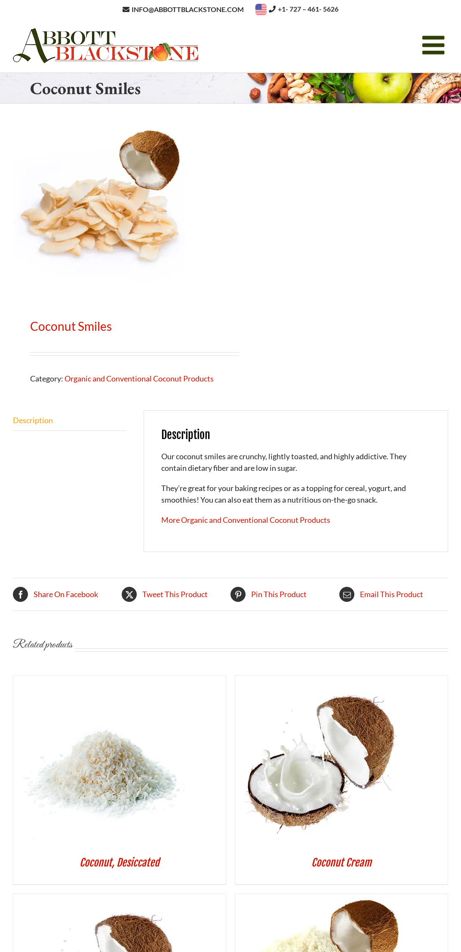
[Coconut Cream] (321, 681)
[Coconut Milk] (99, 899)
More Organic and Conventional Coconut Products (245, 520)
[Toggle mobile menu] (435, 45)
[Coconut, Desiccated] (99, 681)
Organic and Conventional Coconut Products (139, 378)
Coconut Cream (341, 862)
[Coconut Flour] (321, 899)
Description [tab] (33, 420)
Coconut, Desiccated (120, 862)
